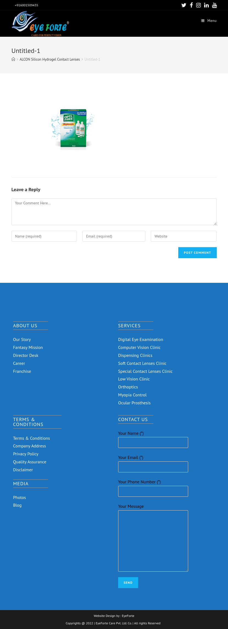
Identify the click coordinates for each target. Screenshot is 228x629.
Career (19, 363)
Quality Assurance (29, 461)
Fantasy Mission (28, 347)
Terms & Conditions (31, 438)
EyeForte (128, 615)
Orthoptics (128, 387)
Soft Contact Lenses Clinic (142, 363)
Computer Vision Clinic (139, 347)
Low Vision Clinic (134, 379)
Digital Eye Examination (140, 339)
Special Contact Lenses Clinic (145, 371)
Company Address (29, 446)
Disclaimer (23, 469)
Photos (19, 497)
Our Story (22, 339)
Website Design (104, 615)
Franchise (22, 371)
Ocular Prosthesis (134, 402)
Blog (17, 505)
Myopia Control (132, 394)
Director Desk (25, 355)
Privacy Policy (25, 453)
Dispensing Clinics (135, 355)
